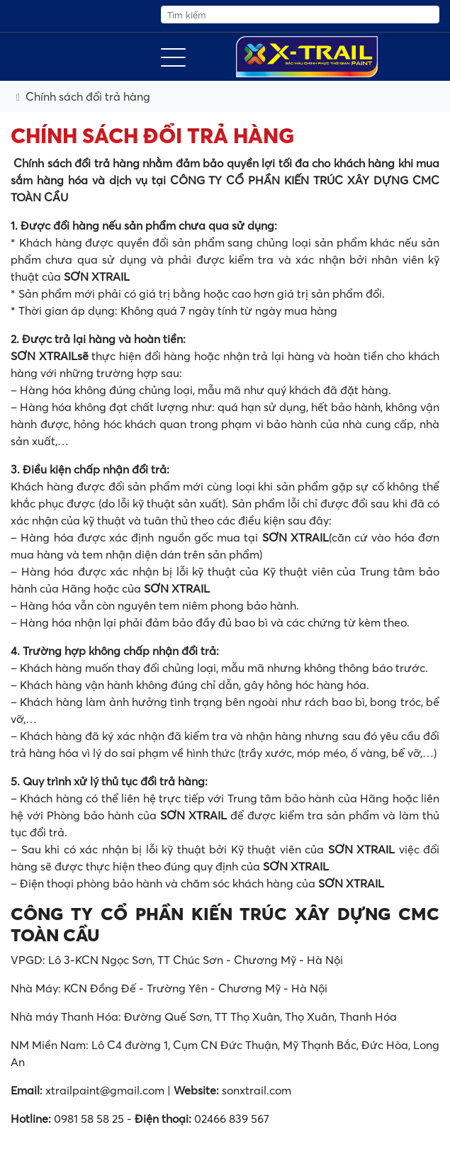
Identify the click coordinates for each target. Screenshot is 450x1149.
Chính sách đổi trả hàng (88, 96)
